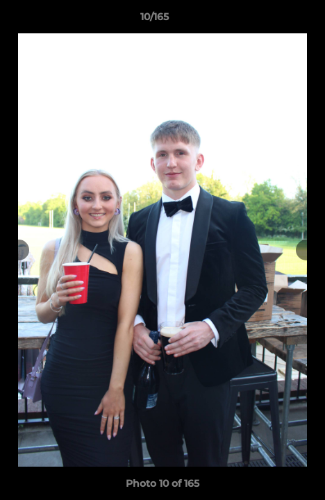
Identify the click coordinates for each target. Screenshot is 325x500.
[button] (275, 20)
